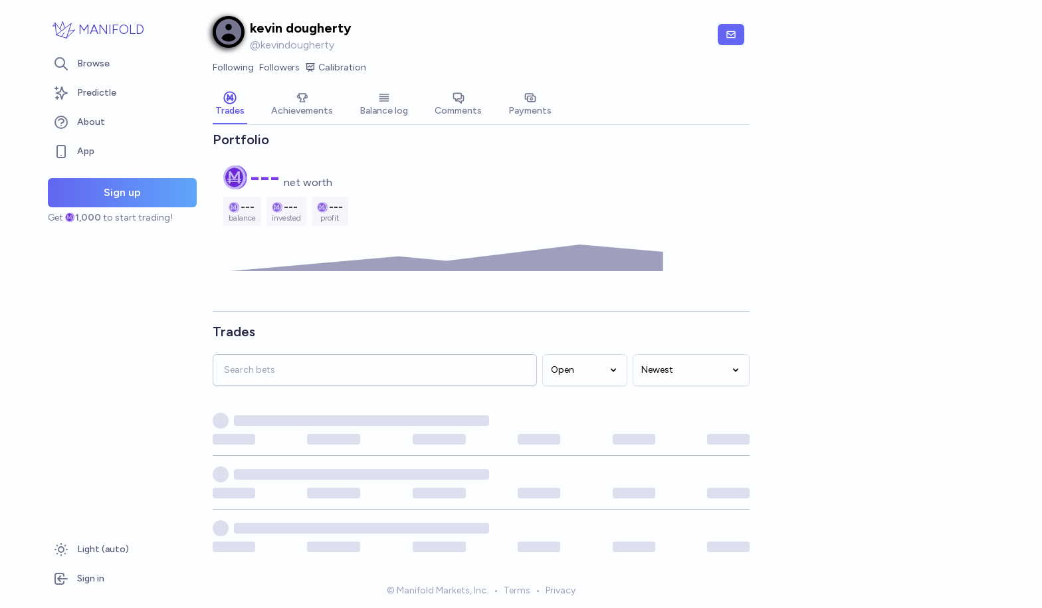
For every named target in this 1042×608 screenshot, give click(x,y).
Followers (279, 67)
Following (233, 67)
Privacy (560, 590)
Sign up (122, 192)
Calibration (335, 68)
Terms (517, 590)
